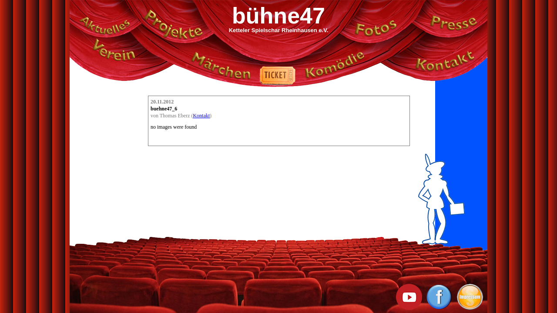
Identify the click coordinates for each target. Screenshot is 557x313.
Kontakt (201, 116)
